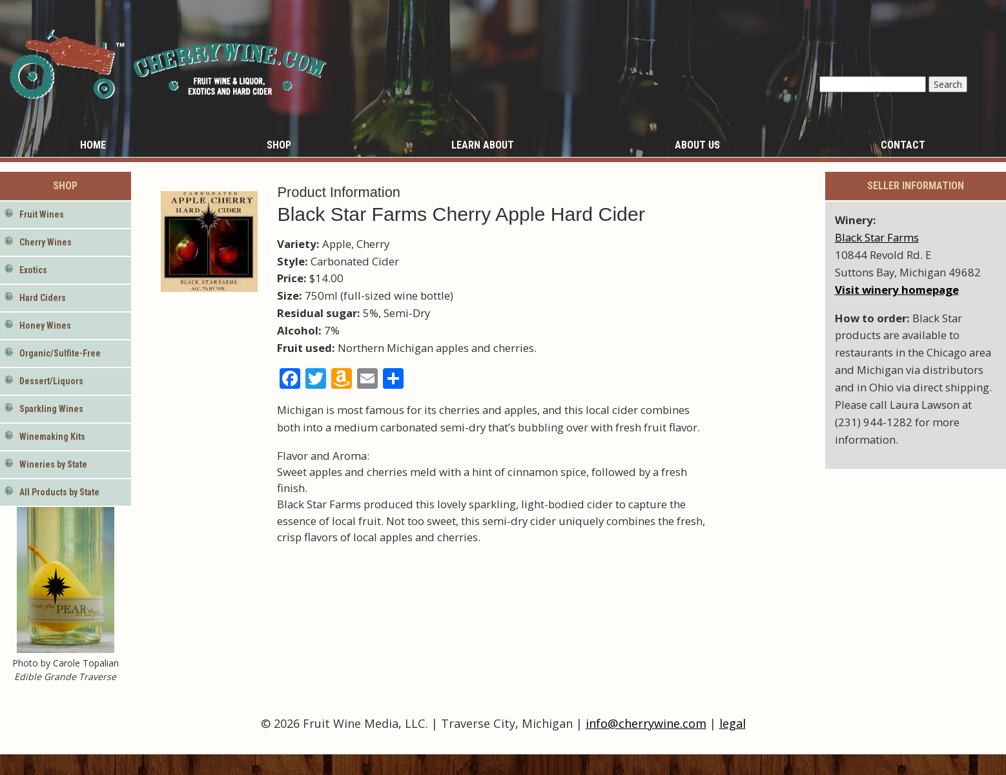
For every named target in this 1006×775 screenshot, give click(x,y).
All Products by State (59, 492)
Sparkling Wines (51, 409)
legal (732, 723)
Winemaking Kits (52, 436)
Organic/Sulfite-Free (60, 353)
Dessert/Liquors (51, 381)
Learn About (482, 145)
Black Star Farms (877, 237)
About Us (697, 145)
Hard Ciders (42, 298)
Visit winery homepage (897, 289)
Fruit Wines (41, 214)
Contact (903, 145)
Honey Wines (45, 325)
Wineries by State (53, 464)
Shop (279, 145)
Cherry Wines (45, 242)
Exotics (33, 270)
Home (93, 145)
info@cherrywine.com (646, 723)
